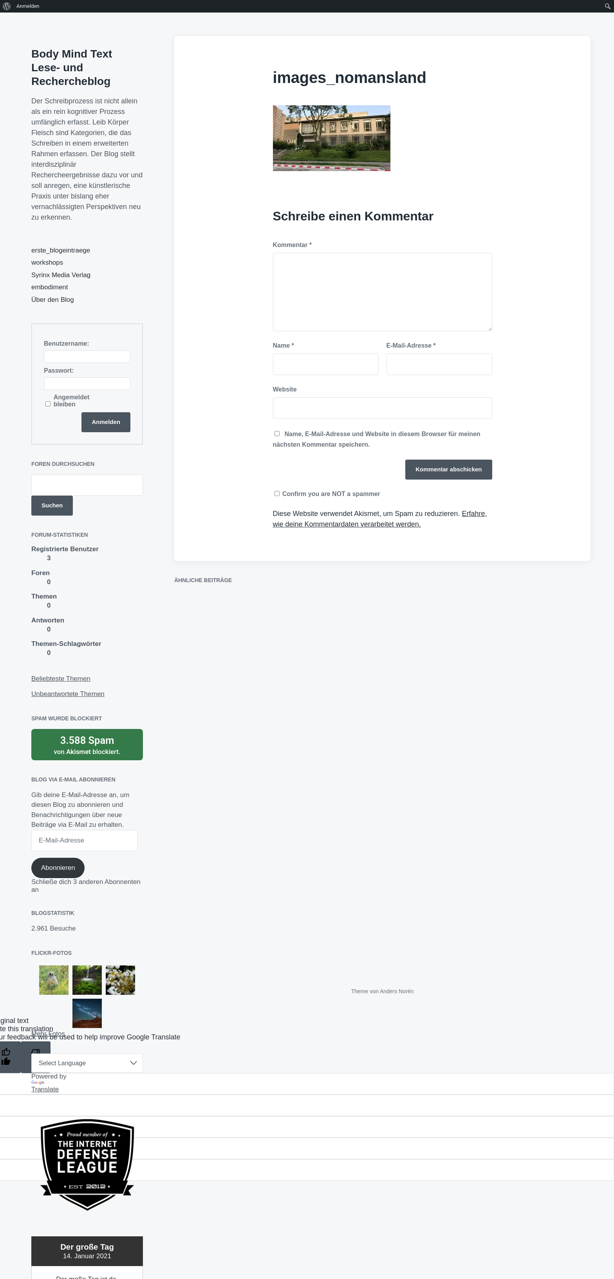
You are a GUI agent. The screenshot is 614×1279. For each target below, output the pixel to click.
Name (283, 345)
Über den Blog (52, 299)
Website (285, 389)
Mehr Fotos (48, 1033)
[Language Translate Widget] (87, 1063)
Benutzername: (66, 343)
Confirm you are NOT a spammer (327, 494)
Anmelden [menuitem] (28, 6)
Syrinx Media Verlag (60, 275)
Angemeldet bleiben (72, 401)
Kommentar (292, 245)
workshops (47, 262)
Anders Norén (397, 991)
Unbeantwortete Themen (68, 694)
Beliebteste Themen (60, 678)
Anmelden (106, 422)
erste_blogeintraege (60, 250)
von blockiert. (87, 745)
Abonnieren (58, 867)
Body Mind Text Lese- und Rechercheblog (71, 67)
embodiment (49, 287)
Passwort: (59, 370)
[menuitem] (7, 6)
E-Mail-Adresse (411, 345)
